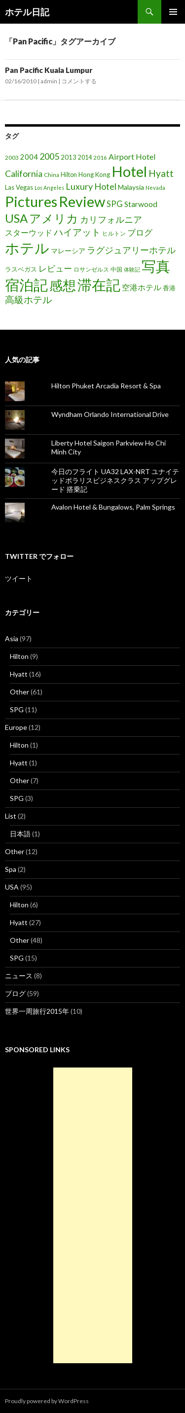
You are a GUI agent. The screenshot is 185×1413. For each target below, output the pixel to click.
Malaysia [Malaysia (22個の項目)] (131, 187)
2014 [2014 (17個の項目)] (85, 157)
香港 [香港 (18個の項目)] (169, 288)
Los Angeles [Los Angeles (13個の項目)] (49, 187)
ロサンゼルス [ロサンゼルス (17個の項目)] (91, 269)
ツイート (19, 578)
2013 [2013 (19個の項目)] (68, 157)
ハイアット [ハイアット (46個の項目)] (77, 232)
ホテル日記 (27, 11)
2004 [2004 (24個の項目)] (29, 157)
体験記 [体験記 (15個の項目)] (132, 269)
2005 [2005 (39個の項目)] (49, 156)
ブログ (15, 993)
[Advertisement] (92, 1215)
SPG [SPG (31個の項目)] (115, 204)
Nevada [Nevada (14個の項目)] (155, 187)
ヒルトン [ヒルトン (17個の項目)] (114, 233)
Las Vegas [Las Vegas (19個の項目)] (19, 187)
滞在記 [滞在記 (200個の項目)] (98, 284)
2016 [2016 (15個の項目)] (100, 157)
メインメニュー (173, 12)
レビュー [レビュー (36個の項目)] (55, 268)
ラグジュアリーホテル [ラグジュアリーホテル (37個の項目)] (131, 250)
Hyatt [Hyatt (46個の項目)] (161, 173)
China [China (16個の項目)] (51, 174)
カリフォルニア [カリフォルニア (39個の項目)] (111, 219)
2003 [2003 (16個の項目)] (12, 157)
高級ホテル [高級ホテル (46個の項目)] (28, 299)
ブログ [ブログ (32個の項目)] (139, 233)
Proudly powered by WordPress (47, 1401)
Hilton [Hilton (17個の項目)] (69, 174)
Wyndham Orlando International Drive (110, 414)
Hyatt (19, 674)
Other (19, 692)
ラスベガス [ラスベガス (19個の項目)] (21, 269)
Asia (11, 638)
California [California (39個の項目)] (23, 173)
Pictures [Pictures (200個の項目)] (31, 201)
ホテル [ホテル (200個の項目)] (27, 247)
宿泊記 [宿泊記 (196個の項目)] (26, 284)
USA (12, 887)
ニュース (19, 975)
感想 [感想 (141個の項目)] (62, 285)
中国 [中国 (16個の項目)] (116, 269)
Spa (10, 869)
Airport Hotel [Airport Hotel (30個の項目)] (132, 156)
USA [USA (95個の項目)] (16, 218)
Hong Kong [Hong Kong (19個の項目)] (94, 174)
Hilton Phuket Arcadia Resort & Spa (106, 385)
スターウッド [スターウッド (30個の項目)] (28, 232)
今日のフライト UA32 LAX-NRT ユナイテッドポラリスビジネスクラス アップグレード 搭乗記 (115, 480)
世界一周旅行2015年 (37, 1011)
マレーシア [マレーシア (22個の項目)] (68, 250)
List (10, 816)
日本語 (20, 833)
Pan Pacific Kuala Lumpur (48, 70)
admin (48, 81)
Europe (16, 727)
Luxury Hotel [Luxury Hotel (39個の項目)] (91, 186)
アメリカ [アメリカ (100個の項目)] (53, 218)
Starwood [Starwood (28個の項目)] (140, 204)
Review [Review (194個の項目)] (82, 201)
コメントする (79, 81)
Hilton (19, 656)
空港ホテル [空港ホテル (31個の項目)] (141, 287)
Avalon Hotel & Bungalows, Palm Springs (113, 507)
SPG (17, 709)
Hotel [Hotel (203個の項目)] (129, 171)
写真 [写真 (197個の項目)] (156, 266)
